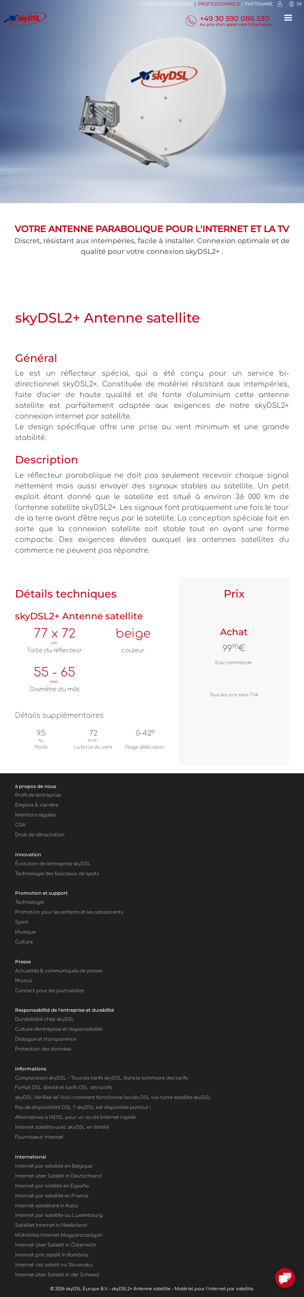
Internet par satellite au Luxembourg (59, 1215)
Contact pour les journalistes (49, 990)
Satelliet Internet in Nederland (51, 1225)
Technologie (29, 902)
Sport (21, 922)
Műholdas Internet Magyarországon (59, 1235)
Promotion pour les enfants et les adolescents (69, 912)
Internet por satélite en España (52, 1186)
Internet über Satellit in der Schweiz (57, 1275)
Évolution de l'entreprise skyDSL (53, 864)
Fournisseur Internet (39, 1137)
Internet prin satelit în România (51, 1255)
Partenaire (259, 4)
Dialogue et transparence (45, 1039)
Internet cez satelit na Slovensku (54, 1265)
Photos (23, 981)
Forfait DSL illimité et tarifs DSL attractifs (63, 1087)
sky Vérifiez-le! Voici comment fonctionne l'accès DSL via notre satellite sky (113, 1097)
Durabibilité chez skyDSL (44, 1019)
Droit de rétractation (40, 835)
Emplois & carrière (36, 805)
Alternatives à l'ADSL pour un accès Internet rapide (75, 1117)
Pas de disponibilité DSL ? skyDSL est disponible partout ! (83, 1107)
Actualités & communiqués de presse (58, 971)
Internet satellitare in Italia (46, 1206)
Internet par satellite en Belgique (53, 1166)
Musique (25, 932)
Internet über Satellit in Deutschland (58, 1176)
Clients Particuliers (166, 4)
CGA (20, 825)
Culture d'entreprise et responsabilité (58, 1029)
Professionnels (218, 4)
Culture (24, 942)
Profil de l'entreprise (38, 795)
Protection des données (43, 1049)
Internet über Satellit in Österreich (55, 1245)
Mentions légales (35, 815)
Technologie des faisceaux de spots (57, 873)
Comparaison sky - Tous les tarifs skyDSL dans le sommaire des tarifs (101, 1078)
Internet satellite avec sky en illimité (62, 1127)
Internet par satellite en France (51, 1196)
